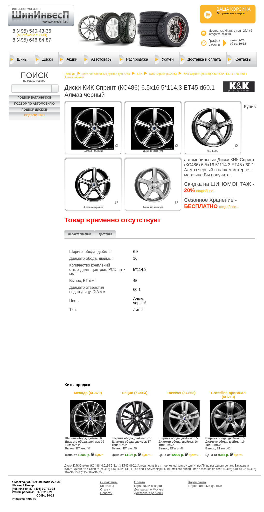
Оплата (139, 482)
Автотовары (98, 59)
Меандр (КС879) (88, 393)
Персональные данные (205, 486)
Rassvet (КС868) (181, 393)
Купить (99, 455)
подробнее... (206, 191)
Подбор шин (34, 115)
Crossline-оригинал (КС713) (228, 395)
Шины (19, 59)
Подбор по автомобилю (34, 103)
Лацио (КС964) (134, 393)
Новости (106, 493)
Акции (68, 59)
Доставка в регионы (148, 493)
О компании (109, 482)
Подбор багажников (34, 97)
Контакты (239, 59)
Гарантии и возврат (148, 486)
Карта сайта (197, 482)
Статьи (105, 489)
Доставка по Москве (149, 489)
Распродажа (133, 59)
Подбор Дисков (34, 109)
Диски (44, 59)
